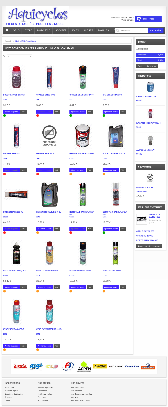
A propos (8, 397)
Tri (4, 56)
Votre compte (127, 20)
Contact (8, 400)
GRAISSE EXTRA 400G (12, 153)
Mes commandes (77, 387)
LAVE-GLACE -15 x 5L (146, 96)
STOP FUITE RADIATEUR (13, 329)
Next (161, 366)
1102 (38, 217)
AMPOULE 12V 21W (145, 150)
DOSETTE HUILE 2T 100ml (14, 95)
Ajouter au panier (11, 112)
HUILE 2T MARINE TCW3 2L (114, 153)
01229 (71, 158)
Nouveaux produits (45, 387)
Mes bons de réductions (80, 400)
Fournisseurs (43, 400)
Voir (23, 112)
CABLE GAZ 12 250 (145, 231)
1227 (71, 100)
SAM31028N (141, 191)
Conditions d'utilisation (14, 394)
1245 (5, 100)
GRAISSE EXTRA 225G (112, 95)
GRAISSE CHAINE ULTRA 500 (81, 95)
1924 (104, 158)
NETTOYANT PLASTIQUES (14, 270)
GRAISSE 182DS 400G (45, 95)
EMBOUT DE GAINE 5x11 (154, 216)
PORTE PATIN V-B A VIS (147, 240)
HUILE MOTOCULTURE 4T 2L (48, 212)
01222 (5, 275)
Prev (6, 366)
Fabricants (42, 397)
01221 (71, 217)
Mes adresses (76, 391)
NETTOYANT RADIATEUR (47, 270)
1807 (38, 100)
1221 (104, 217)
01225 (71, 275)
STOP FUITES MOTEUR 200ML (49, 329)
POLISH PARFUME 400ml (80, 270)
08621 (139, 154)
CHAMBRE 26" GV (144, 236)
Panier (142, 42)
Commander (152, 66)
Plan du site (9, 387)
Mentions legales (11, 391)
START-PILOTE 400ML (112, 270)
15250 (5, 217)
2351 (38, 334)
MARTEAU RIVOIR (144, 187)
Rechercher (156, 30)
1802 (5, 158)
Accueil (8, 41)
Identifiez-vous (126, 17)
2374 (38, 275)
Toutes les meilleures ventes (149, 246)
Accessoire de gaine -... (155, 221)
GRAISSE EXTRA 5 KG (45, 153)
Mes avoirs (75, 397)
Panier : (148, 19)
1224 (104, 275)
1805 (38, 158)
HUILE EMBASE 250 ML (13, 212)
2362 (5, 334)
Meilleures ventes (150, 207)
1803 (104, 100)
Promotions (42, 391)
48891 (139, 100)
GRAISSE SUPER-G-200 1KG (81, 153)
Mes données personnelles (81, 394)
